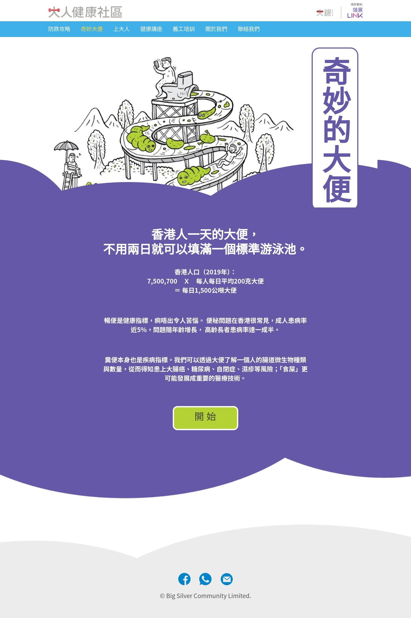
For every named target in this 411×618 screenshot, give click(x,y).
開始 (206, 417)
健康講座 (151, 29)
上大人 (121, 29)
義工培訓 (184, 29)
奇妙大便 (92, 29)
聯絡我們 (249, 29)
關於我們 (216, 29)
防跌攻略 (59, 29)
